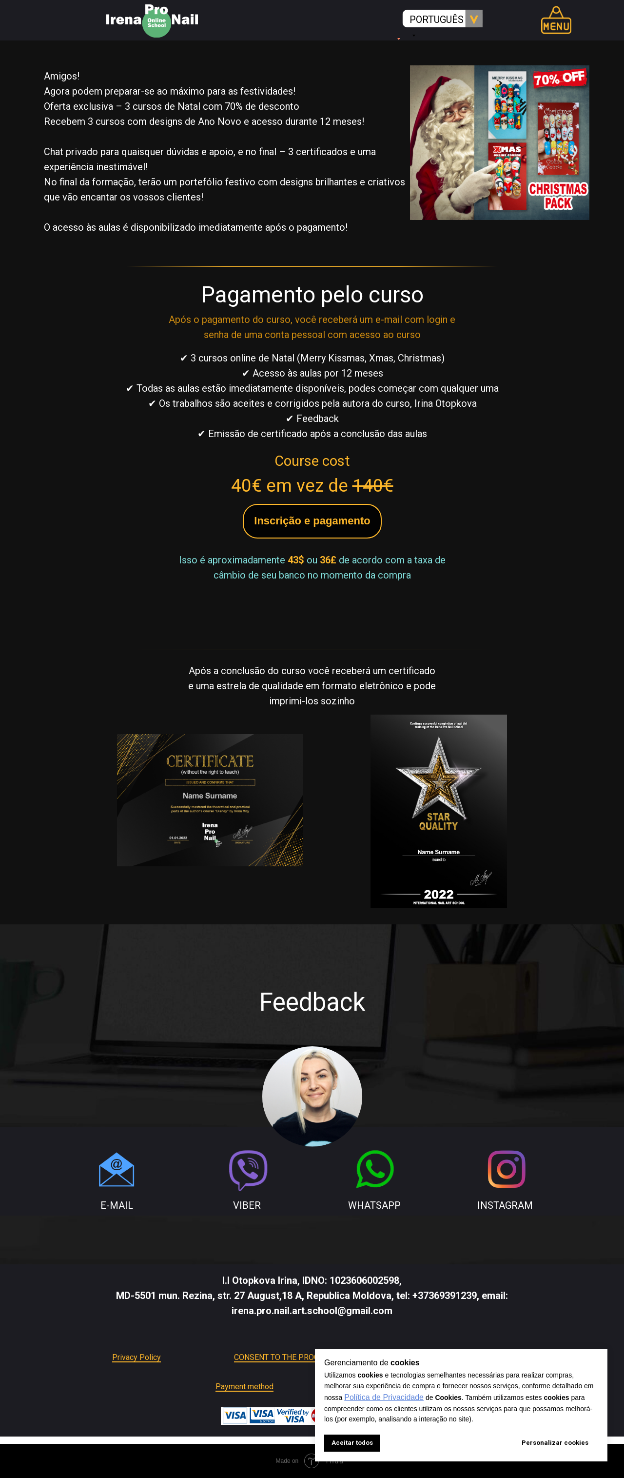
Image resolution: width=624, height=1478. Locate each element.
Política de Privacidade (384, 1397)
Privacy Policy (136, 1357)
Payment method (244, 1386)
